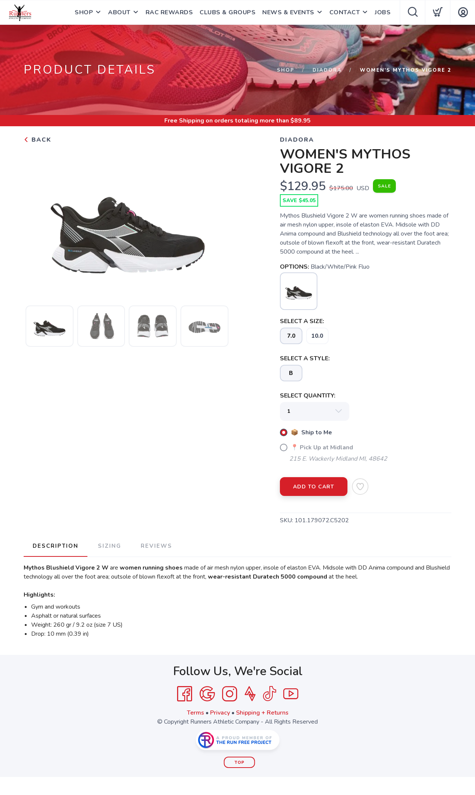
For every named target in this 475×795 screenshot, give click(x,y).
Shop (286, 70)
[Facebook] (184, 694)
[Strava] (250, 694)
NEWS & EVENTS (288, 12)
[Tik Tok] (269, 694)
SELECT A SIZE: (302, 321)
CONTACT (344, 12)
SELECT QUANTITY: (307, 395)
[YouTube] (291, 694)
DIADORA (327, 70)
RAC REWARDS (169, 12)
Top (239, 762)
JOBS (383, 12)
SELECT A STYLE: (305, 358)
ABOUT (119, 12)
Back (37, 140)
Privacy (220, 713)
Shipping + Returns (262, 713)
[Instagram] (229, 694)
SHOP (84, 12)
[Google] (207, 694)
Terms (195, 713)
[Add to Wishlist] (360, 486)
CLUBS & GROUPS (228, 12)
